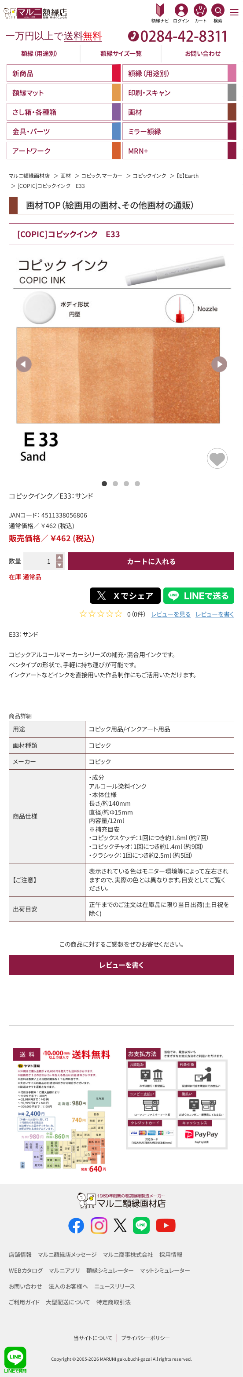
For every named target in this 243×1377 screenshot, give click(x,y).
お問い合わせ (203, 53)
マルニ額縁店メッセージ (67, 1254)
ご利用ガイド (24, 1302)
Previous (24, 364)
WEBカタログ (26, 1270)
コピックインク (149, 175)
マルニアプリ (64, 1270)
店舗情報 (20, 1254)
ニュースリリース (114, 1286)
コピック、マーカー (101, 175)
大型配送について (68, 1302)
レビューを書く (214, 615)
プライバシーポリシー (146, 1337)
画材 (65, 175)
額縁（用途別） (39, 53)
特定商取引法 (113, 1302)
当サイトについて (93, 1337)
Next (219, 364)
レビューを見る (171, 615)
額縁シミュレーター (110, 1270)
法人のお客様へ (68, 1286)
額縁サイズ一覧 (121, 53)
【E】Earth (188, 175)
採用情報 (170, 1254)
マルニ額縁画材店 (29, 175)
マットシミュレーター (165, 1270)
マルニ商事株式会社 (128, 1254)
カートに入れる (151, 561)
